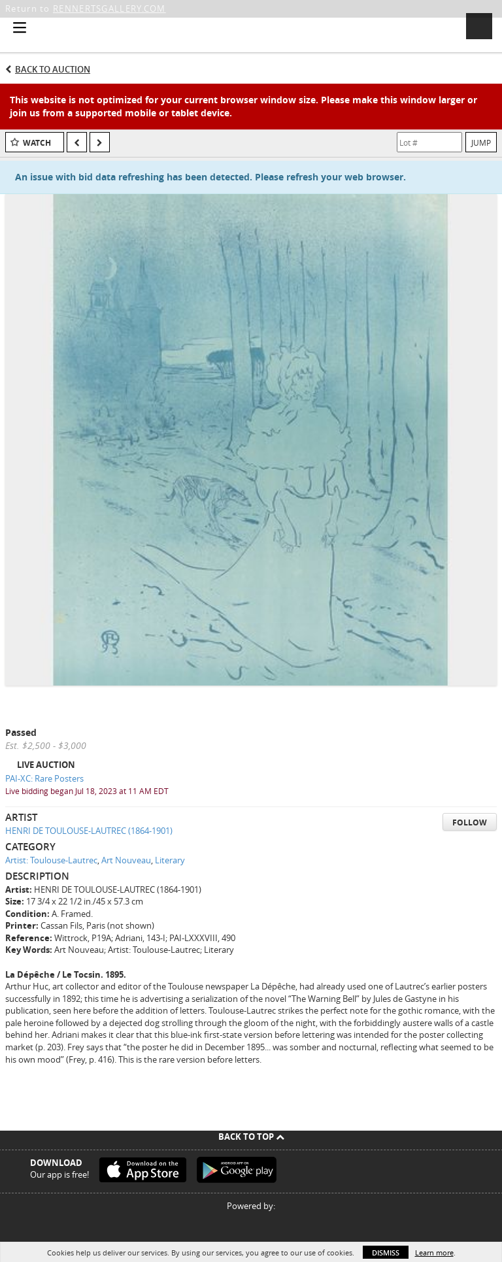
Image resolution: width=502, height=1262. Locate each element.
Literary (170, 860)
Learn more (434, 1252)
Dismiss (385, 1252)
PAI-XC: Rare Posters (44, 778)
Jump (481, 142)
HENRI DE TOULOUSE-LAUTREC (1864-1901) (89, 831)
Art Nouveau (126, 860)
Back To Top (251, 1136)
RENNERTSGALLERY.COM (109, 8)
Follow (469, 822)
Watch (37, 142)
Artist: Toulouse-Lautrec (51, 860)
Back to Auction (52, 69)
